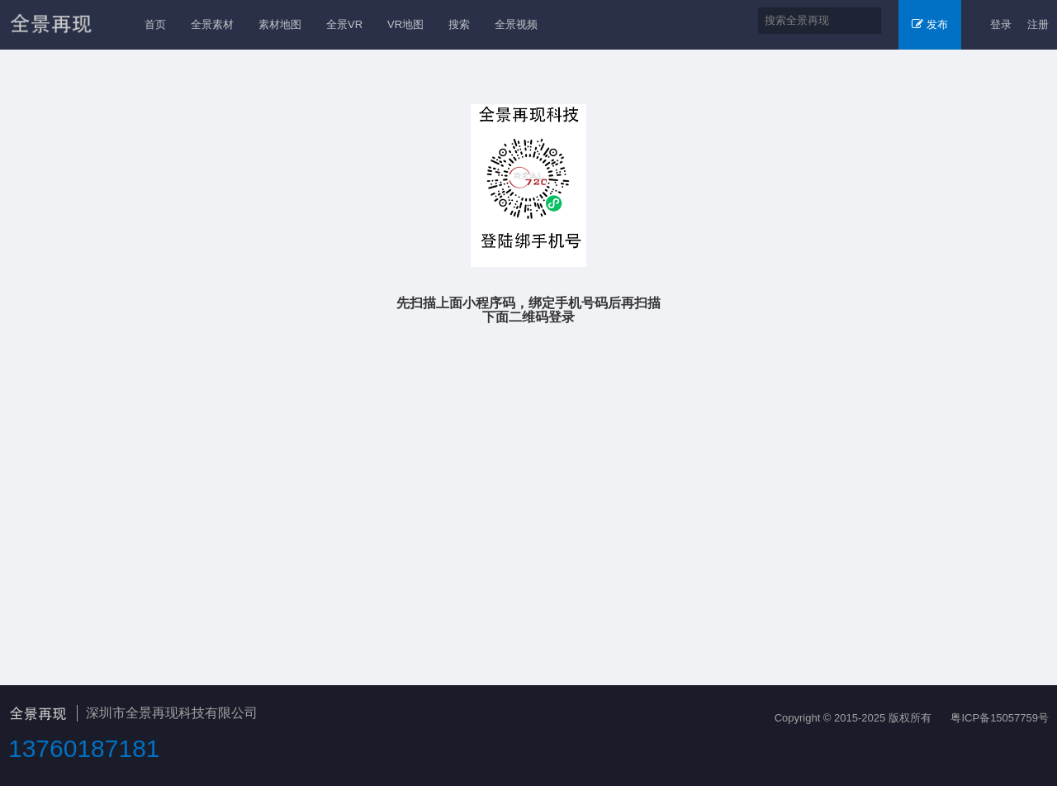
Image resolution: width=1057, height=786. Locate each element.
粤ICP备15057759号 (999, 718)
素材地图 (279, 24)
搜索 (459, 24)
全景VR (344, 24)
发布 (930, 24)
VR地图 (405, 24)
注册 (1038, 24)
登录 (1001, 24)
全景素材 (212, 24)
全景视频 (516, 24)
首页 (155, 24)
